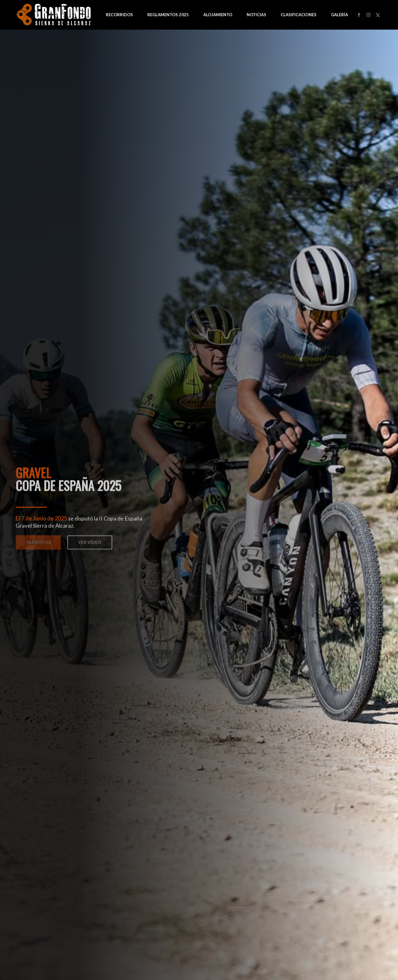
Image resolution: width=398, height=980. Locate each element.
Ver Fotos (38, 540)
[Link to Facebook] (359, 14)
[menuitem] (119, 15)
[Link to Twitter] (377, 14)
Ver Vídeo (89, 540)
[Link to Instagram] (368, 14)
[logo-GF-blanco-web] (55, 15)
